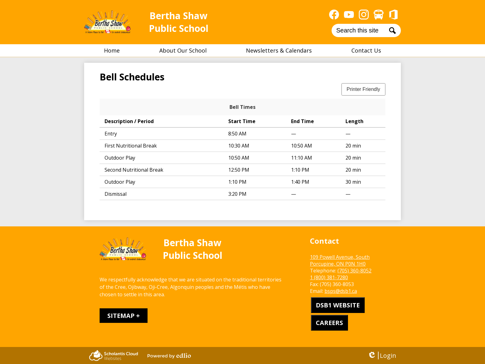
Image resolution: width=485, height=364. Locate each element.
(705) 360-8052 (354, 270)
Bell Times (242, 107)
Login (381, 355)
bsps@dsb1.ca (340, 291)
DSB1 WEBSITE (338, 305)
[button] (183, 50)
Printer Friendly (363, 89)
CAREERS (329, 323)
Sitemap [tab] (121, 315)
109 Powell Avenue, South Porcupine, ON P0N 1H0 (340, 260)
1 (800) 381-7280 (329, 277)
